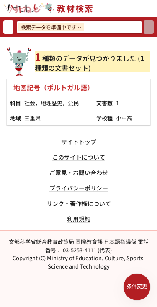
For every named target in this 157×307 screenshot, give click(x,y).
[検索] (149, 27)
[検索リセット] (8, 27)
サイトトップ (78, 141)
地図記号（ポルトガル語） (53, 87)
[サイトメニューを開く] (153, 8)
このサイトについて (78, 157)
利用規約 (78, 219)
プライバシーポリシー (78, 188)
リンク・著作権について (78, 203)
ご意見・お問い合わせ (78, 172)
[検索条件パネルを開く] (137, 287)
